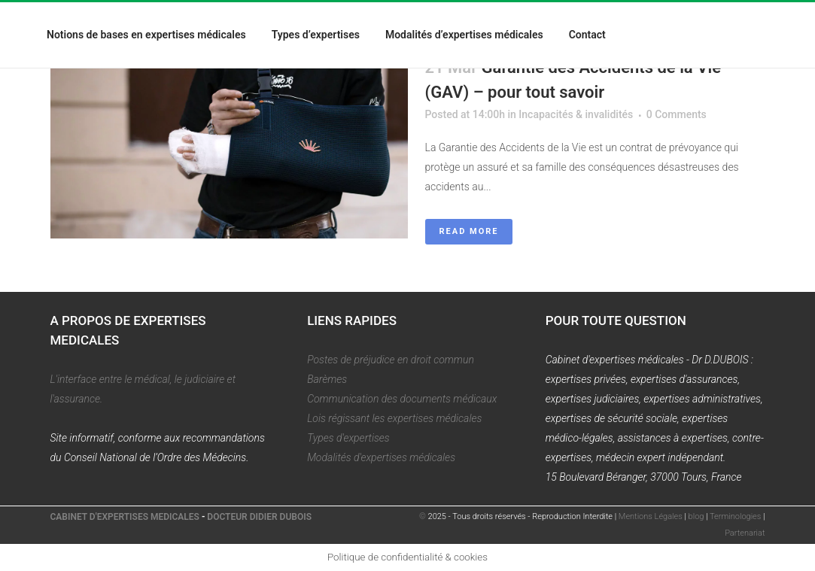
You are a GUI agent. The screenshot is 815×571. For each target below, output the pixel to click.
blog (696, 516)
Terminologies (735, 516)
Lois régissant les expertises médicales (394, 418)
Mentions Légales (651, 516)
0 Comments (676, 114)
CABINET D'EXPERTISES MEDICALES (124, 517)
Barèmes (327, 379)
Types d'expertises (348, 438)
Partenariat (745, 533)
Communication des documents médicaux (402, 399)
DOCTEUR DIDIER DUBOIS (259, 517)
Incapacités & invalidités (575, 114)
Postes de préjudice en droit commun (390, 360)
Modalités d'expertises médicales (381, 457)
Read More (469, 231)
